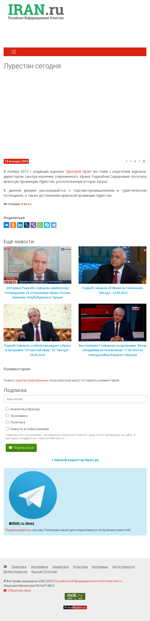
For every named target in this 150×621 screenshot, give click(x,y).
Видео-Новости (15, 571)
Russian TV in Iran (44, 571)
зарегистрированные (32, 380)
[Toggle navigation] (14, 52)
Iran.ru (26, 204)
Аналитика (60, 566)
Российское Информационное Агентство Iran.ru (88, 581)
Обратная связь (17, 590)
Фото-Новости (123, 566)
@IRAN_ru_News (21, 523)
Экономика (17, 416)
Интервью (100, 566)
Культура (80, 566)
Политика (15, 422)
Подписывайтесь (18, 530)
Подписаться (21, 447)
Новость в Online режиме (27, 429)
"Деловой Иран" (78, 171)
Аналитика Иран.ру (23, 409)
